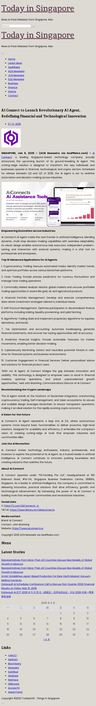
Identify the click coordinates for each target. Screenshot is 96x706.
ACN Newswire (16, 71)
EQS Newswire (16, 79)
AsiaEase (13, 675)
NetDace (13, 680)
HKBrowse (13, 684)
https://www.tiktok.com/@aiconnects (32, 510)
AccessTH (14, 688)
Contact (13, 95)
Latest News (15, 63)
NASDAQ (13, 659)
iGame (12, 91)
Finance (12, 87)
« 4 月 (47, 639)
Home (11, 59)
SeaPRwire (14, 67)
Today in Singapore (37, 8)
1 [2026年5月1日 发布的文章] (60, 613)
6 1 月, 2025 (14, 124)
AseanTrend (15, 692)
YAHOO (12, 655)
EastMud (13, 672)
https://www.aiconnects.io (27, 528)
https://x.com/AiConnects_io (21, 505)
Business (13, 83)
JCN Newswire (16, 75)
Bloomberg (14, 663)
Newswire (13, 667)
